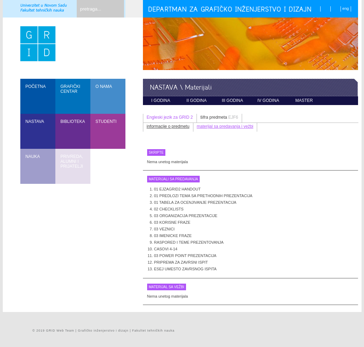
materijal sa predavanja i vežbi (225, 126)
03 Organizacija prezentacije (186, 216)
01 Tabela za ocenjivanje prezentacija (195, 202)
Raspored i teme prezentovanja (189, 242)
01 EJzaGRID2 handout (177, 189)
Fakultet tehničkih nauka (153, 330)
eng (345, 8)
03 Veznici (164, 229)
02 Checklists (169, 209)
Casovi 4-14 (166, 249)
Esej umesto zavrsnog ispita (185, 269)
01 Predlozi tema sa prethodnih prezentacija (203, 196)
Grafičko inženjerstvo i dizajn (103, 330)
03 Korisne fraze (172, 222)
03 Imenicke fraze (173, 236)
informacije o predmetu (168, 126)
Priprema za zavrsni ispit (181, 262)
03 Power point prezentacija (185, 256)
